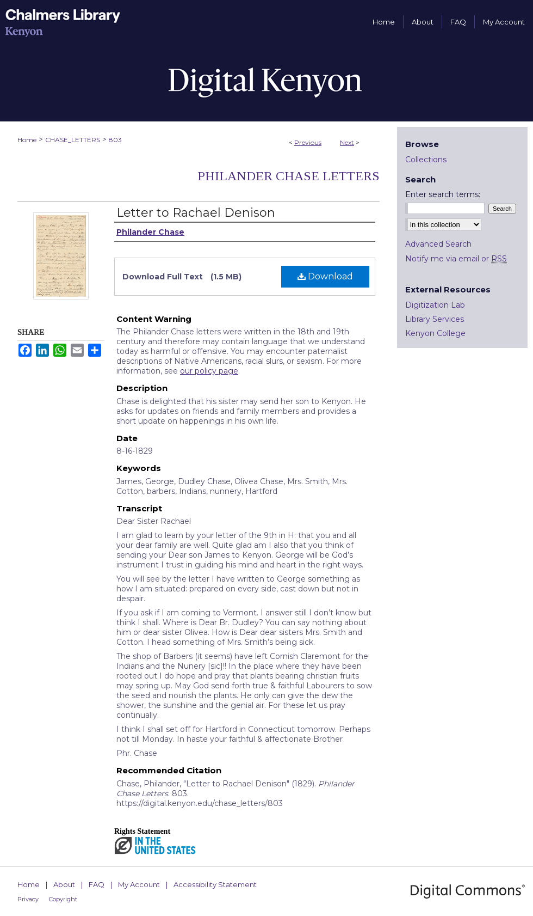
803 (115, 140)
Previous (307, 142)
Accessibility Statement (215, 884)
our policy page (209, 371)
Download (325, 276)
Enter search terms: (442, 194)
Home (26, 140)
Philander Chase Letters (288, 176)
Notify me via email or (456, 259)
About (64, 884)
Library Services (434, 319)
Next (347, 142)
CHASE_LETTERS (72, 140)
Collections (426, 159)
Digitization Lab (435, 305)
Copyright (63, 899)
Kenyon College (435, 333)
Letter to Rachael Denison (195, 212)
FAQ (96, 884)
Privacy (28, 899)
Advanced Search (438, 244)
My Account (139, 884)
